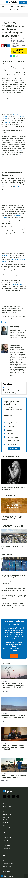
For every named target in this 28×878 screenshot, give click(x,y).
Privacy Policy (6, 822)
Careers (5, 811)
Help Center (6, 851)
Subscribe (14, 448)
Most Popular (7, 555)
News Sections (14, 9)
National (10, 6)
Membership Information (8, 863)
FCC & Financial (7, 814)
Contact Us (5, 840)
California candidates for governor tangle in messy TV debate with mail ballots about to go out (12, 605)
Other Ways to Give (7, 866)
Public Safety (4, 743)
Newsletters (5, 809)
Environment (4, 681)
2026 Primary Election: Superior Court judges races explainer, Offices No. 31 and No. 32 (13, 597)
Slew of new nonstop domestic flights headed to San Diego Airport (13, 576)
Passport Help (6, 848)
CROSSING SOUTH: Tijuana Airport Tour (12, 547)
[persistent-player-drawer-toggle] (26, 876)
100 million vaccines (7, 185)
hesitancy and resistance (17, 273)
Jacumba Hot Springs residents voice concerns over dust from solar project (13, 717)
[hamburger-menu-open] (2, 2)
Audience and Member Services (10, 835)
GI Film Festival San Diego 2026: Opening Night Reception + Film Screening (11, 518)
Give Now (22, 2)
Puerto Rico (5, 255)
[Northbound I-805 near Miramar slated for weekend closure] (14, 765)
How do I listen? (6, 845)
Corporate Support (7, 858)
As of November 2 (18, 284)
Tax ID (4, 868)
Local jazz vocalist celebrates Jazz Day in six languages (13, 488)
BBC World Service (9, 876)
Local (3, 6)
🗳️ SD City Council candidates (12, 387)
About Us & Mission (7, 806)
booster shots (7, 122)
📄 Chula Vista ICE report (10, 393)
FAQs (4, 843)
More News (6, 663)
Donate (14, 656)
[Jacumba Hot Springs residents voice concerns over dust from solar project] (14, 704)
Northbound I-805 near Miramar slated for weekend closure (13, 776)
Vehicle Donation (7, 871)
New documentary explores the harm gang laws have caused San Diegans (13, 589)
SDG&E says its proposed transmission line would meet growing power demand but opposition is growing (12, 686)
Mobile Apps (6, 817)
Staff (4, 825)
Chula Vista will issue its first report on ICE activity (13, 582)
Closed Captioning (7, 837)
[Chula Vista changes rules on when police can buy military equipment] (14, 734)
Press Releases (6, 819)
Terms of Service (7, 828)
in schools (15, 215)
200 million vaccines (20, 187)
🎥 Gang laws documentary (11, 390)
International (21, 6)
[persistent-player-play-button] (2, 876)
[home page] (11, 2)
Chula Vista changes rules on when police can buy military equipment (12, 747)
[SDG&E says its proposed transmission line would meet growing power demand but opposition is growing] (14, 672)
